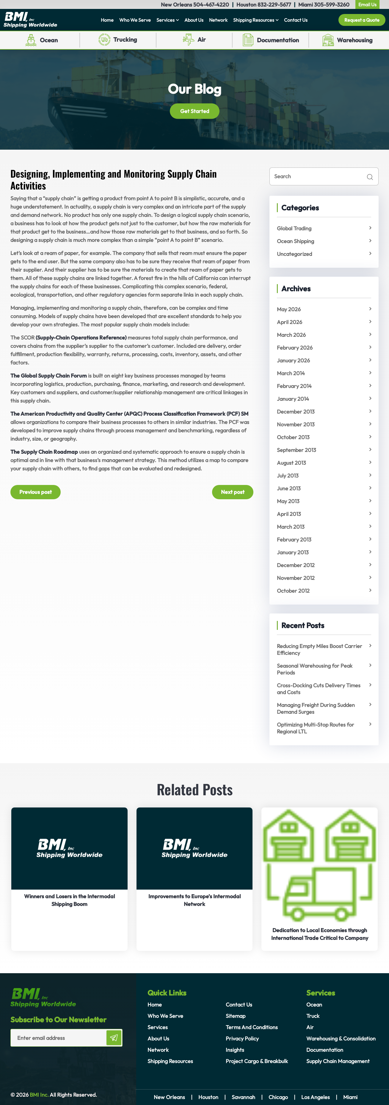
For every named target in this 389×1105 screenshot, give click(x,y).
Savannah (243, 1097)
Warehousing (355, 40)
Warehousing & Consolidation (341, 1038)
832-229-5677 (274, 4)
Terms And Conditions (252, 1027)
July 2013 (288, 475)
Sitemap (235, 1015)
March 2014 (291, 373)
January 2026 (293, 360)
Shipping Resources (253, 20)
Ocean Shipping (295, 241)
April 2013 (289, 514)
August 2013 (291, 462)
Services (165, 20)
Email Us (367, 4)
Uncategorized (294, 254)
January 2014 (293, 398)
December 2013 (296, 411)
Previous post (35, 492)
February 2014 (294, 386)
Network (218, 20)
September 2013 (296, 450)
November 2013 (296, 424)
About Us (193, 20)
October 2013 (293, 437)
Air (201, 39)
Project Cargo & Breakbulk (257, 1061)
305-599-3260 (331, 4)
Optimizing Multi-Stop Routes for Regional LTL (315, 728)
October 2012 (293, 590)
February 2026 (295, 347)
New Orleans (169, 1097)
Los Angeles (315, 1097)
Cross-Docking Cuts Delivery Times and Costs (318, 689)
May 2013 (288, 501)
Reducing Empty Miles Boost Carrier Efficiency (319, 649)
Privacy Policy (242, 1038)
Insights (235, 1049)
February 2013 (294, 539)
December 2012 (296, 565)
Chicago (278, 1097)
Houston (208, 1097)
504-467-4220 (211, 4)
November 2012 (296, 578)
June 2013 (289, 488)
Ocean (49, 40)
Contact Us (296, 20)
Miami (350, 1097)
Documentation (278, 40)
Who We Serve (135, 20)
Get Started (194, 110)
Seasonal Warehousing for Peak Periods (314, 669)
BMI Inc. (39, 1094)
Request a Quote (361, 20)
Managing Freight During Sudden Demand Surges (316, 708)
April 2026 (289, 322)
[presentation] (45, 1059)
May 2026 (289, 309)
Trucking (125, 39)
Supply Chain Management (338, 1061)
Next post (232, 492)
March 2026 (291, 334)
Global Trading (294, 228)
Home (107, 20)
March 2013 (291, 526)
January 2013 (293, 552)
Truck (312, 1015)
